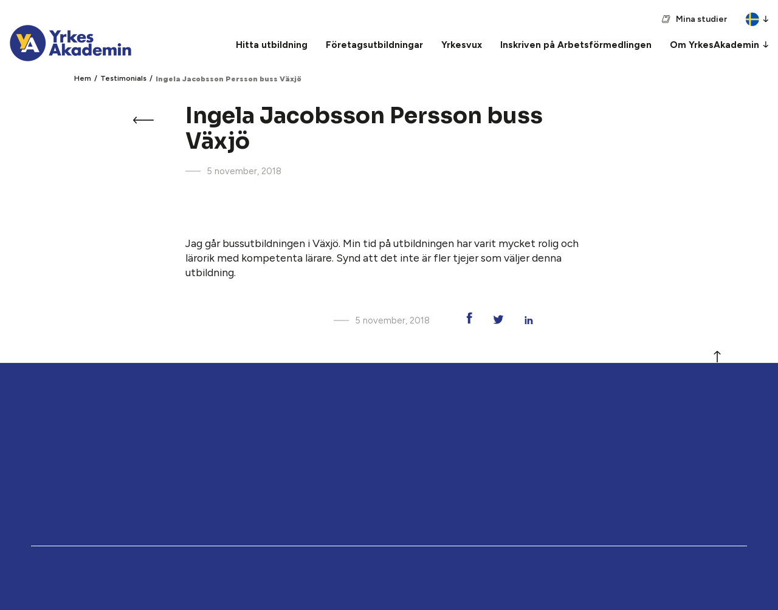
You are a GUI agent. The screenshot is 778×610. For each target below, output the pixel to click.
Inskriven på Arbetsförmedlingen (576, 44)
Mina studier (701, 19)
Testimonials (123, 78)
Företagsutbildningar (374, 44)
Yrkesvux (461, 44)
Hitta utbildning (272, 44)
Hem (82, 78)
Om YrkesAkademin (714, 44)
